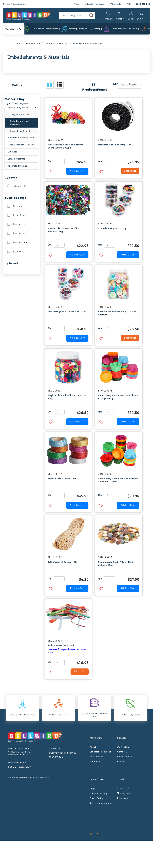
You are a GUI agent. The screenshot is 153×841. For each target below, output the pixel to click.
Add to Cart (77, 171)
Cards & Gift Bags (16, 159)
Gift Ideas (12, 152)
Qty (49, 162)
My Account (123, 747)
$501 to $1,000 (20, 243)
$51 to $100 (19, 216)
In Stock (19, 186)
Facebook (123, 789)
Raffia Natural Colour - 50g (63, 562)
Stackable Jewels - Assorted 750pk (67, 312)
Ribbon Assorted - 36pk (61, 646)
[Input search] (73, 15)
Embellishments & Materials (87, 44)
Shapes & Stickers (19, 115)
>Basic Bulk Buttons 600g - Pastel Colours (117, 313)
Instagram (123, 793)
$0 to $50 (17, 207)
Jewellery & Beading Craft (20, 138)
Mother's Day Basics (56, 44)
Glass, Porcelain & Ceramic (21, 145)
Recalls (121, 762)
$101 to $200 (19, 225)
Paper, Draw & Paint (20, 131)
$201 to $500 (19, 234)
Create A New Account (15, 4)
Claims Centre (124, 757)
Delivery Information (100, 803)
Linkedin (122, 798)
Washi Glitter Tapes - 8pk (62, 479)
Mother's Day (33, 44)
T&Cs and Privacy (98, 794)
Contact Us (123, 752)
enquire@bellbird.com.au (62, 753)
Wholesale (115, 4)
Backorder (128, 171)
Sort (115, 84)
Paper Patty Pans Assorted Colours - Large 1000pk (118, 397)
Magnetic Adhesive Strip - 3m (114, 145)
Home (17, 44)
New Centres (96, 757)
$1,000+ (17, 252)
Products (13, 29)
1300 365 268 (143, 4)
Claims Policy (96, 798)
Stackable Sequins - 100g (112, 229)
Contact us (54, 749)
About (76, 4)
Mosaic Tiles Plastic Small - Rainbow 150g (63, 230)
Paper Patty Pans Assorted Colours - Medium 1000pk (118, 480)
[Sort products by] (129, 85)
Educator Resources (94, 4)
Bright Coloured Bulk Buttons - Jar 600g (67, 397)
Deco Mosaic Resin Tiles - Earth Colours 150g (116, 564)
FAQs (128, 4)
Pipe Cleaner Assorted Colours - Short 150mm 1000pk (66, 146)
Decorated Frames (17, 166)
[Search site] (91, 15)
